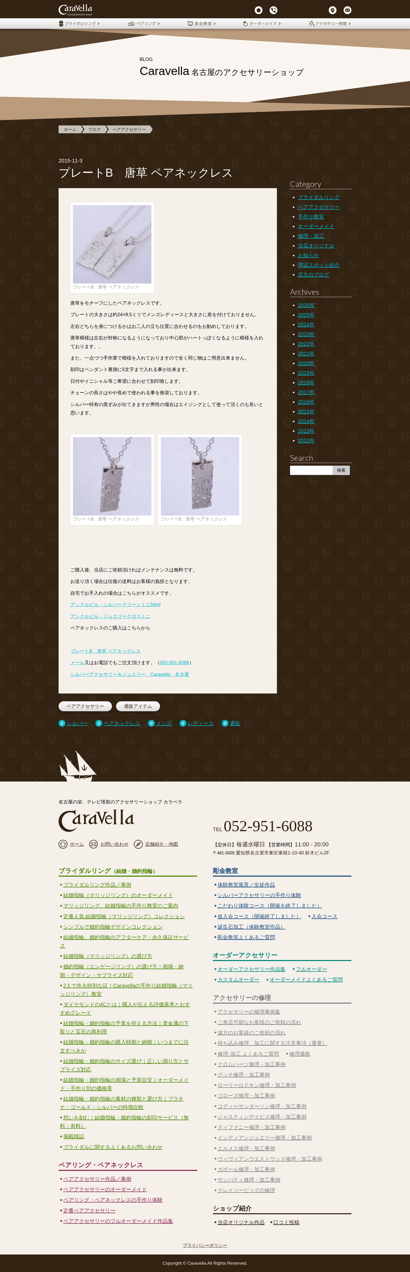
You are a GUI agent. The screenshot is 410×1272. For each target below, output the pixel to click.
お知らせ (308, 255)
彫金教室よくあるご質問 (246, 937)
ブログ (94, 129)
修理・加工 (311, 236)
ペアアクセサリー (129, 129)
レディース (201, 723)
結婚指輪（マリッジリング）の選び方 (107, 956)
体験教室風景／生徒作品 (246, 885)
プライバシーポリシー (205, 1245)
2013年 (306, 431)
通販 (235, 723)
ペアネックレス (122, 723)
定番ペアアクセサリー (89, 1210)
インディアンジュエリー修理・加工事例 (265, 1138)
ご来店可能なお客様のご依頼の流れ (259, 1022)
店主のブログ (313, 274)
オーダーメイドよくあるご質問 (306, 979)
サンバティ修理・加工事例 (249, 1180)
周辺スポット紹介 (319, 265)
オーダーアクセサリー (245, 955)
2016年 (306, 402)
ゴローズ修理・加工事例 (246, 1095)
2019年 (306, 373)
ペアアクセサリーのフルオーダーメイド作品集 (118, 1221)
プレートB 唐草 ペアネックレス (105, 651)
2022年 (306, 344)
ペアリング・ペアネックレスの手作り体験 (113, 1200)
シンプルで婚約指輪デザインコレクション (113, 927)
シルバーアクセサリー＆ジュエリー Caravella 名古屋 (129, 674)
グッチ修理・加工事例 (244, 1075)
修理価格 (299, 1054)
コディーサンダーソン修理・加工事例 (262, 1106)
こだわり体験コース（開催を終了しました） (270, 906)
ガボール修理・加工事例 (246, 1169)
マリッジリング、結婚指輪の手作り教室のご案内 (120, 906)
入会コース (324, 916)
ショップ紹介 (232, 1208)
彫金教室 (225, 870)
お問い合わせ (114, 844)
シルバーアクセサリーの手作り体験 (259, 895)
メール (77, 662)
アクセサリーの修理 (242, 997)
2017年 (306, 392)
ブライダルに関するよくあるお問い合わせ (113, 1147)
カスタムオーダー (238, 979)
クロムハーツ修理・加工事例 (252, 1064)
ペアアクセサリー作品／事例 (97, 1179)
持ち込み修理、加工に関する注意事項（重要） (272, 1043)
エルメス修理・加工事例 (246, 1148)
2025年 (306, 315)
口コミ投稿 (286, 1222)
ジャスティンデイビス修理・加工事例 (262, 1117)
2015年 (306, 411)
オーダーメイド (316, 226)
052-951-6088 (174, 662)
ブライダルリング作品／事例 (97, 885)
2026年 (306, 305)
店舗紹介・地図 (161, 844)
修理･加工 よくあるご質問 (248, 1054)
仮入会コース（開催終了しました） (259, 916)
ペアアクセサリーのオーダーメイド (105, 1189)
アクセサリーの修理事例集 (249, 1012)
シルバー (77, 723)
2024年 (306, 324)
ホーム (70, 129)
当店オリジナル (316, 245)
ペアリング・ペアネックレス (101, 1165)
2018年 (306, 382)
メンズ (164, 723)
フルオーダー (311, 969)
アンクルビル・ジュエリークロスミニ (110, 616)
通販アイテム (138, 706)
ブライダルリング (319, 197)
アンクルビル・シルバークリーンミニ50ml (115, 604)
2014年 (306, 421)
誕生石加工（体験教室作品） (252, 927)
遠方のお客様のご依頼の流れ (252, 1033)
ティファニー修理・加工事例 (252, 1127)
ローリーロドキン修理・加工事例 (257, 1085)
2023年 (306, 334)
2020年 (306, 363)
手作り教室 (311, 216)
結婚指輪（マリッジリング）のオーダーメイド (118, 895)
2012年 (306, 440)
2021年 (306, 353)
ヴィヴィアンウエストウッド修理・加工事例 (270, 1159)
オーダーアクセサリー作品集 (252, 969)
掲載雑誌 (73, 1136)
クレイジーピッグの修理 (246, 1190)
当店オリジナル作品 (241, 1222)
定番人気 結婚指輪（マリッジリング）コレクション (124, 916)
